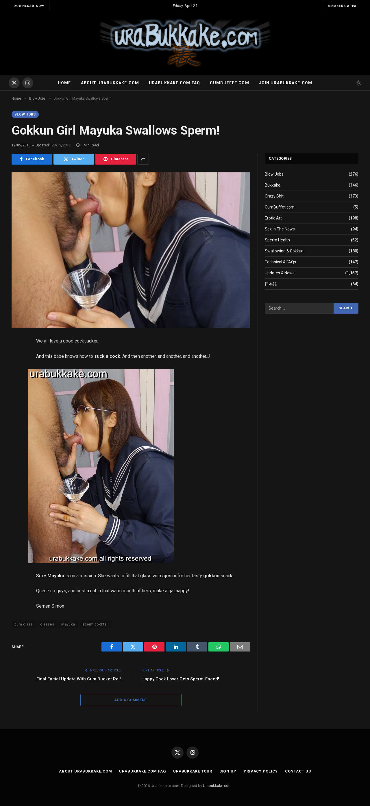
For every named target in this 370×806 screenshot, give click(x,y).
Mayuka (68, 624)
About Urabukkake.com (110, 83)
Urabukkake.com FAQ (174, 83)
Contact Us (298, 771)
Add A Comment (130, 700)
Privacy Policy (261, 771)
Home (64, 83)
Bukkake (272, 185)
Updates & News (280, 273)
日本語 (271, 284)
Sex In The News (280, 229)
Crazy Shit (274, 196)
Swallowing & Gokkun (284, 251)
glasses (47, 624)
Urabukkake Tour (192, 771)
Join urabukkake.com (285, 83)
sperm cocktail (95, 624)
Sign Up (227, 771)
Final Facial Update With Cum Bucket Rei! (78, 679)
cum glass (23, 624)
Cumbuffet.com (229, 83)
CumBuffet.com (280, 207)
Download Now (29, 6)
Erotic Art (273, 218)
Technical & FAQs (280, 262)
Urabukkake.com (217, 785)
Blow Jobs (25, 114)
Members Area (342, 6)
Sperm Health (277, 240)
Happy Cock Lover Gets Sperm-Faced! (180, 679)
